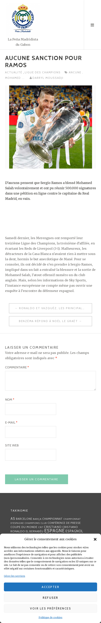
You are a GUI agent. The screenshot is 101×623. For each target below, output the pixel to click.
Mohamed (13, 78)
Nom (9, 399)
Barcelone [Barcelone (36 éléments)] (24, 518)
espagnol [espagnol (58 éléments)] (74, 531)
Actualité (14, 72)
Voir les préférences (50, 608)
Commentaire (17, 367)
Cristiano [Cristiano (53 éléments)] (53, 527)
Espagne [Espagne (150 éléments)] (54, 530)
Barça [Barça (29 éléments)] (37, 518)
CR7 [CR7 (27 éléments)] (40, 527)
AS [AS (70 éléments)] (13, 518)
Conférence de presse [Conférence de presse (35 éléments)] (64, 522)
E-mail (11, 422)
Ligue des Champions (43, 72)
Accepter (50, 587)
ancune (75, 72)
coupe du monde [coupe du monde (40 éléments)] (24, 527)
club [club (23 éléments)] (44, 523)
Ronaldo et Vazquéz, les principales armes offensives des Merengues (55, 308)
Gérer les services (14, 576)
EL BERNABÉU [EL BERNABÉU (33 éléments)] (34, 531)
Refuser (50, 598)
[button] (95, 539)
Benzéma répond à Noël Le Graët (48, 321)
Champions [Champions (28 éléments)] (32, 523)
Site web (12, 445)
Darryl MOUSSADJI (48, 78)
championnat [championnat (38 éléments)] (52, 519)
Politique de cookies (50, 617)
